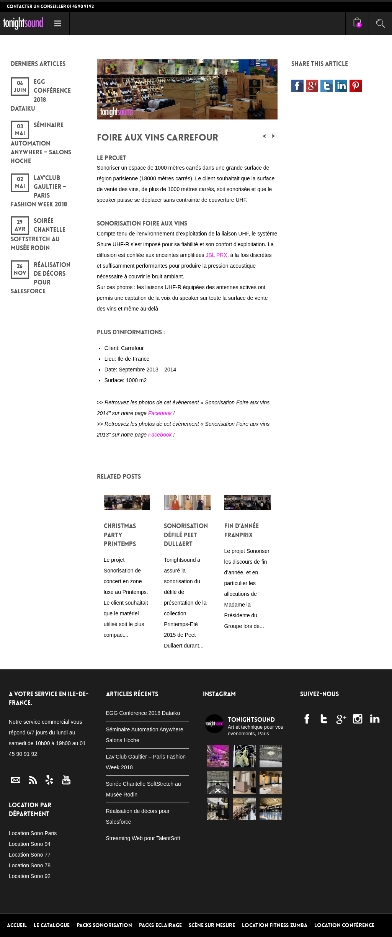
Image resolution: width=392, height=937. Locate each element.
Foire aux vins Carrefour (157, 137)
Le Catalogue (52, 925)
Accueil (17, 925)
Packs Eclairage (160, 925)
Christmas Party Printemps (120, 535)
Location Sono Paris (33, 833)
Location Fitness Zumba (274, 925)
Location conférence (344, 925)
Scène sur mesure (212, 925)
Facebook (160, 413)
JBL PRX (216, 255)
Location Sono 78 (30, 865)
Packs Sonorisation (104, 925)
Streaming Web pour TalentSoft (143, 838)
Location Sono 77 (30, 855)
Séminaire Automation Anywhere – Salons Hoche (41, 143)
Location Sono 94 (30, 844)
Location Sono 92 (30, 876)
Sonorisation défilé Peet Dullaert (186, 535)
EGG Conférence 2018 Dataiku (143, 713)
